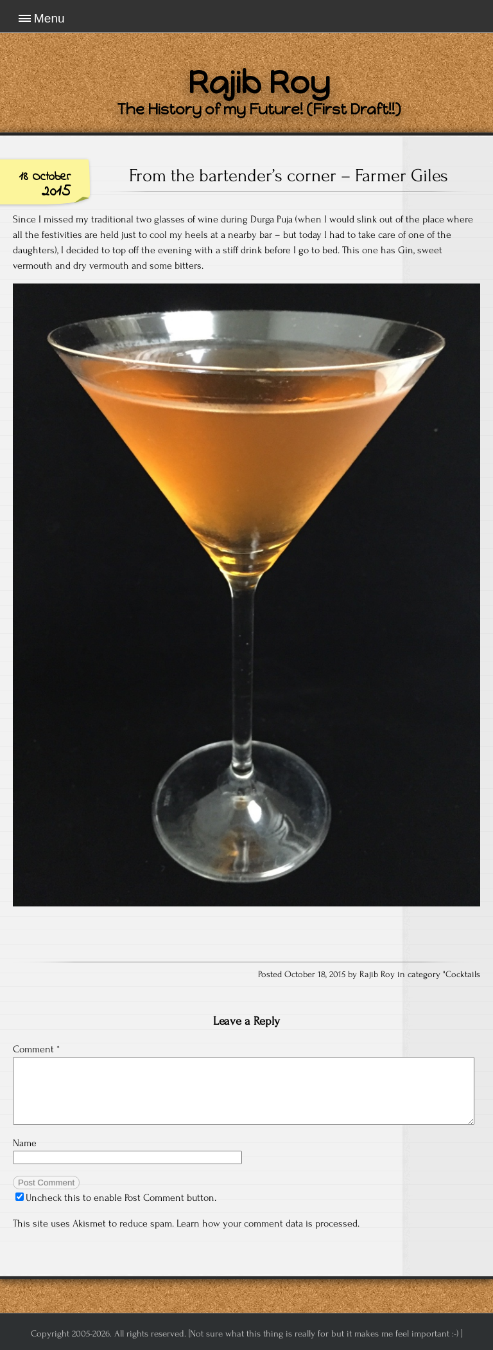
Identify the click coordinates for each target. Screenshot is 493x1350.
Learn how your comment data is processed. (268, 1223)
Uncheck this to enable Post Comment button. (115, 1197)
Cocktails (462, 974)
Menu (49, 18)
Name (25, 1143)
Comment (36, 1049)
